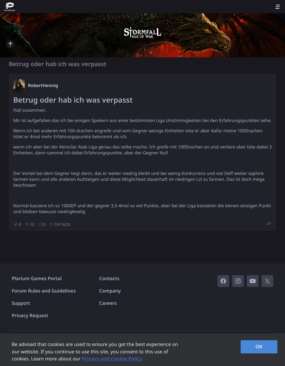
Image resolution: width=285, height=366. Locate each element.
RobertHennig (43, 85)
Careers (108, 303)
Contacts (109, 278)
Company (110, 291)
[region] (142, 349)
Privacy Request (30, 315)
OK (259, 346)
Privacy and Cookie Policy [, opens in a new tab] (112, 358)
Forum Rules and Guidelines (44, 291)
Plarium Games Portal (37, 278)
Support (21, 303)
